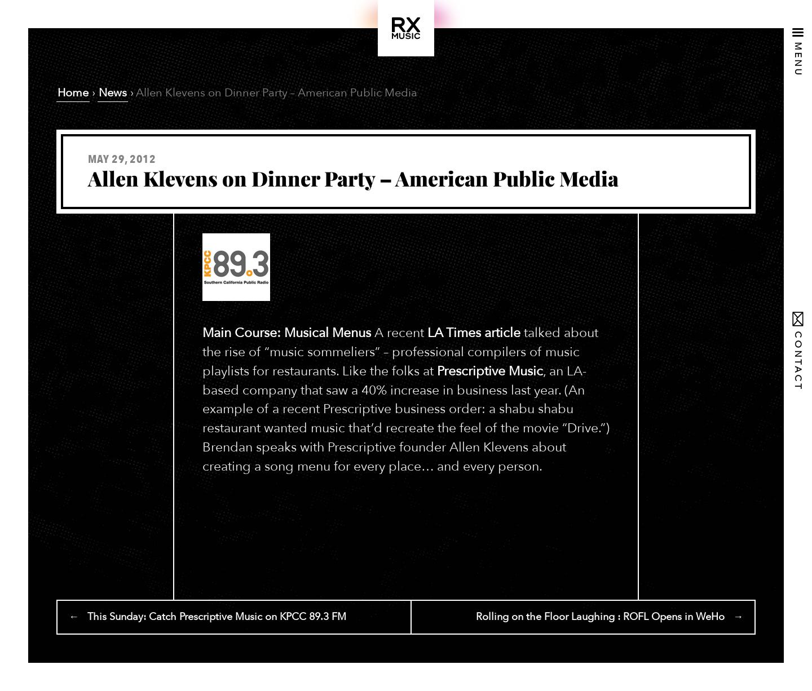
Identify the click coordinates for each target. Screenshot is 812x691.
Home (73, 92)
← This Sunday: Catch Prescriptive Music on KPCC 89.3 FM (207, 617)
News (113, 92)
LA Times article (473, 333)
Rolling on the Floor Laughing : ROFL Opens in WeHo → (609, 617)
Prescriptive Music (490, 371)
